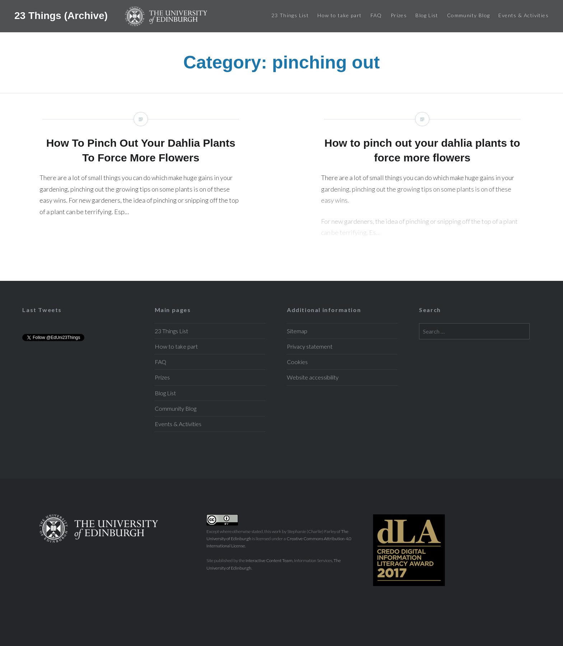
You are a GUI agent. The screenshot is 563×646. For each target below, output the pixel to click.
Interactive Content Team (269, 560)
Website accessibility (313, 377)
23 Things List (290, 15)
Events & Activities (523, 15)
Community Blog (468, 15)
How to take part (339, 15)
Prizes (399, 15)
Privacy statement (309, 346)
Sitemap (297, 330)
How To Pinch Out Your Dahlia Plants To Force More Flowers (141, 187)
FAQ (376, 15)
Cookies (297, 361)
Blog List (426, 15)
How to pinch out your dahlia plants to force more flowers (422, 187)
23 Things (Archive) (62, 15)
